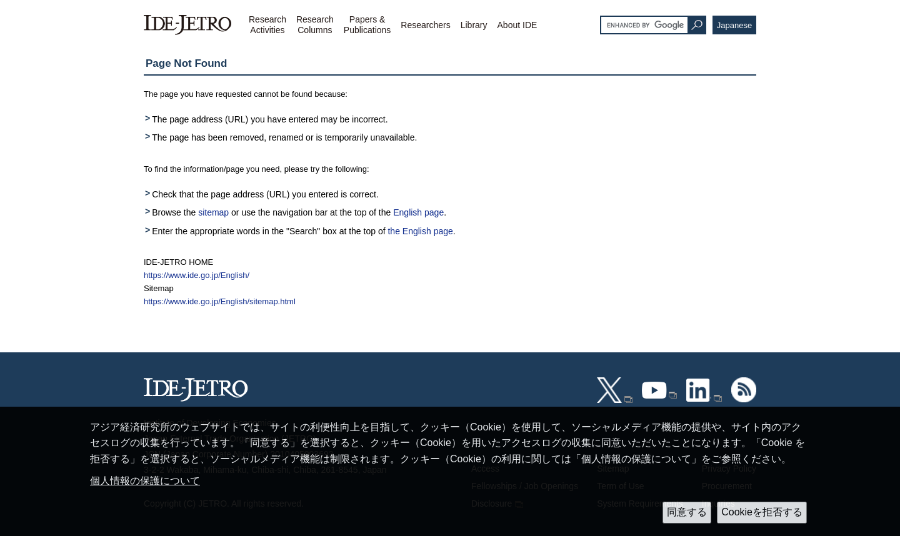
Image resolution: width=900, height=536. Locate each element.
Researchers (425, 25)
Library (474, 25)
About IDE (518, 25)
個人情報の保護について (145, 480)
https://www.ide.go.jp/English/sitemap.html (220, 301)
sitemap (213, 212)
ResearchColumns (315, 24)
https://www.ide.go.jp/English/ (196, 275)
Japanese (734, 25)
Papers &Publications (367, 24)
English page (418, 212)
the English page (420, 231)
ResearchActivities (267, 24)
